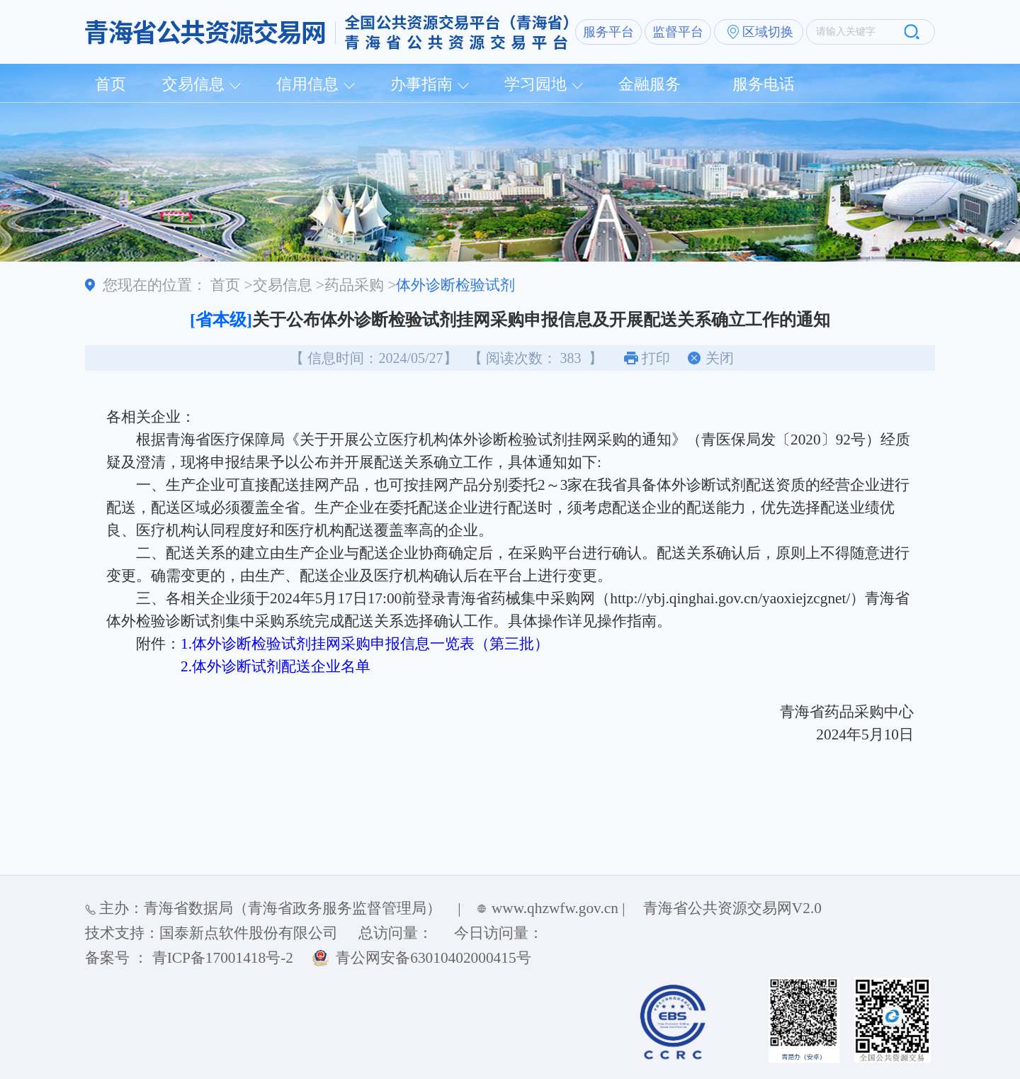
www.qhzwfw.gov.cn (555, 908)
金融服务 (649, 84)
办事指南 (421, 84)
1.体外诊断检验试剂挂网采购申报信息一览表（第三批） (365, 643)
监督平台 (677, 32)
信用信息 (307, 84)
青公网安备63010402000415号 (433, 957)
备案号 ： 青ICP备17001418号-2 (189, 957)
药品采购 (354, 284)
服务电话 (763, 84)
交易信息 (193, 84)
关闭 (720, 358)
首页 (110, 84)
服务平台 (608, 32)
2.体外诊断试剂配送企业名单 (275, 666)
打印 (656, 358)
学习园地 (535, 84)
